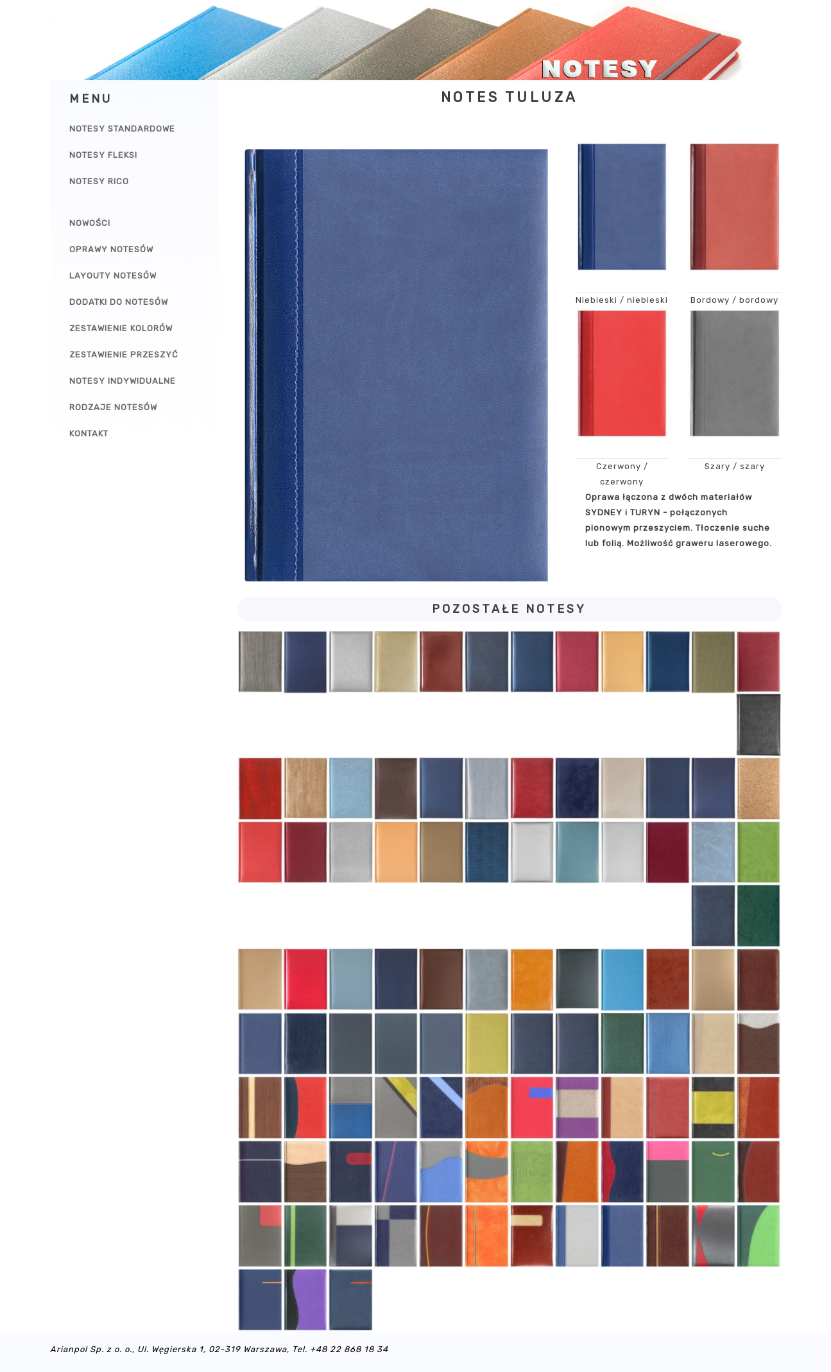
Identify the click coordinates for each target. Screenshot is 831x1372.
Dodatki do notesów (118, 302)
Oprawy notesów (111, 249)
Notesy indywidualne (122, 381)
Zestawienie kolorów (121, 328)
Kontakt (88, 433)
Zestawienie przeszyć (123, 354)
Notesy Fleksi (103, 155)
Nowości (89, 223)
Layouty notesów (113, 275)
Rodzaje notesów (113, 407)
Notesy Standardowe (122, 128)
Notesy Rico (99, 181)
